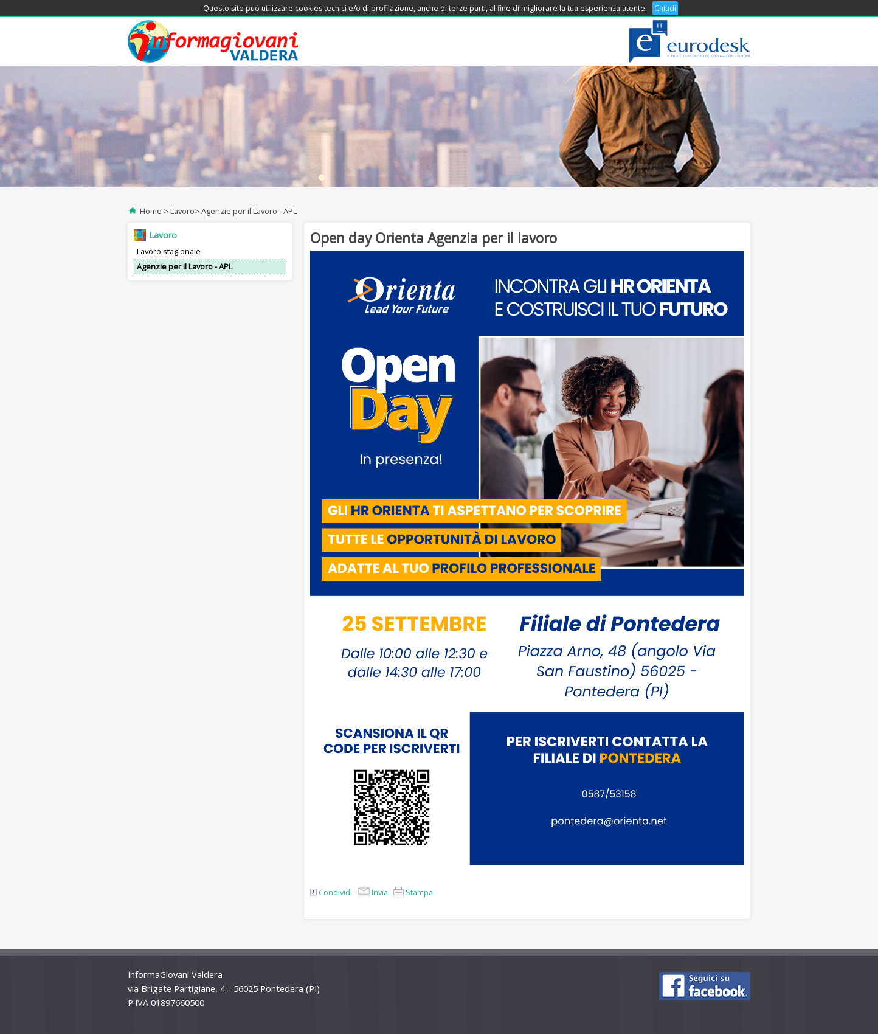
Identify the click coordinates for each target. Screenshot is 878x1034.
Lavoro (182, 211)
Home (151, 211)
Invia (373, 892)
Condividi (331, 892)
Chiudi (665, 8)
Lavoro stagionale (169, 251)
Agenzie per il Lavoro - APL (249, 211)
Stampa (413, 892)
